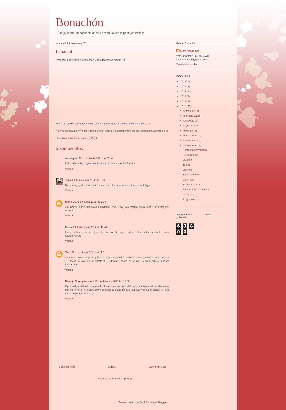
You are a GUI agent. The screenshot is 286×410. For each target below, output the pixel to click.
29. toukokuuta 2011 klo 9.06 (88, 180)
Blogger (162, 402)
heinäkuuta (190, 135)
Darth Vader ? (190, 194)
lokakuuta (189, 120)
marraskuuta (190, 115)
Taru (67, 252)
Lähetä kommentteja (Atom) (116, 378)
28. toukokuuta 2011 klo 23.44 (96, 158)
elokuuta (188, 130)
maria (68, 201)
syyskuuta (189, 125)
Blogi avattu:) (190, 199)
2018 (183, 81)
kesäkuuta (189, 140)
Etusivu (112, 366)
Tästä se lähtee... (192, 174)
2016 (183, 86)
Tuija (68, 180)
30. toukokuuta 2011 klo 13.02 (112, 281)
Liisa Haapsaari (189, 50)
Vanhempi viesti (158, 366)
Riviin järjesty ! (191, 154)
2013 (183, 96)
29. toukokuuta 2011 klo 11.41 (90, 227)
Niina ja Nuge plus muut (79, 281)
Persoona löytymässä (195, 149)
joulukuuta (189, 110)
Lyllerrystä (188, 179)
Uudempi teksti (67, 366)
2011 (183, 106)
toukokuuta (190, 145)
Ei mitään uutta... (192, 184)
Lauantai (187, 159)
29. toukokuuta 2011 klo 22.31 (89, 252)
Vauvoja (187, 169)
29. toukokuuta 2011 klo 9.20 (89, 201)
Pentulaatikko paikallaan (196, 189)
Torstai (186, 164)
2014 (183, 91)
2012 (183, 101)
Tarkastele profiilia (186, 64)
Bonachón (79, 22)
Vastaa (69, 168)
